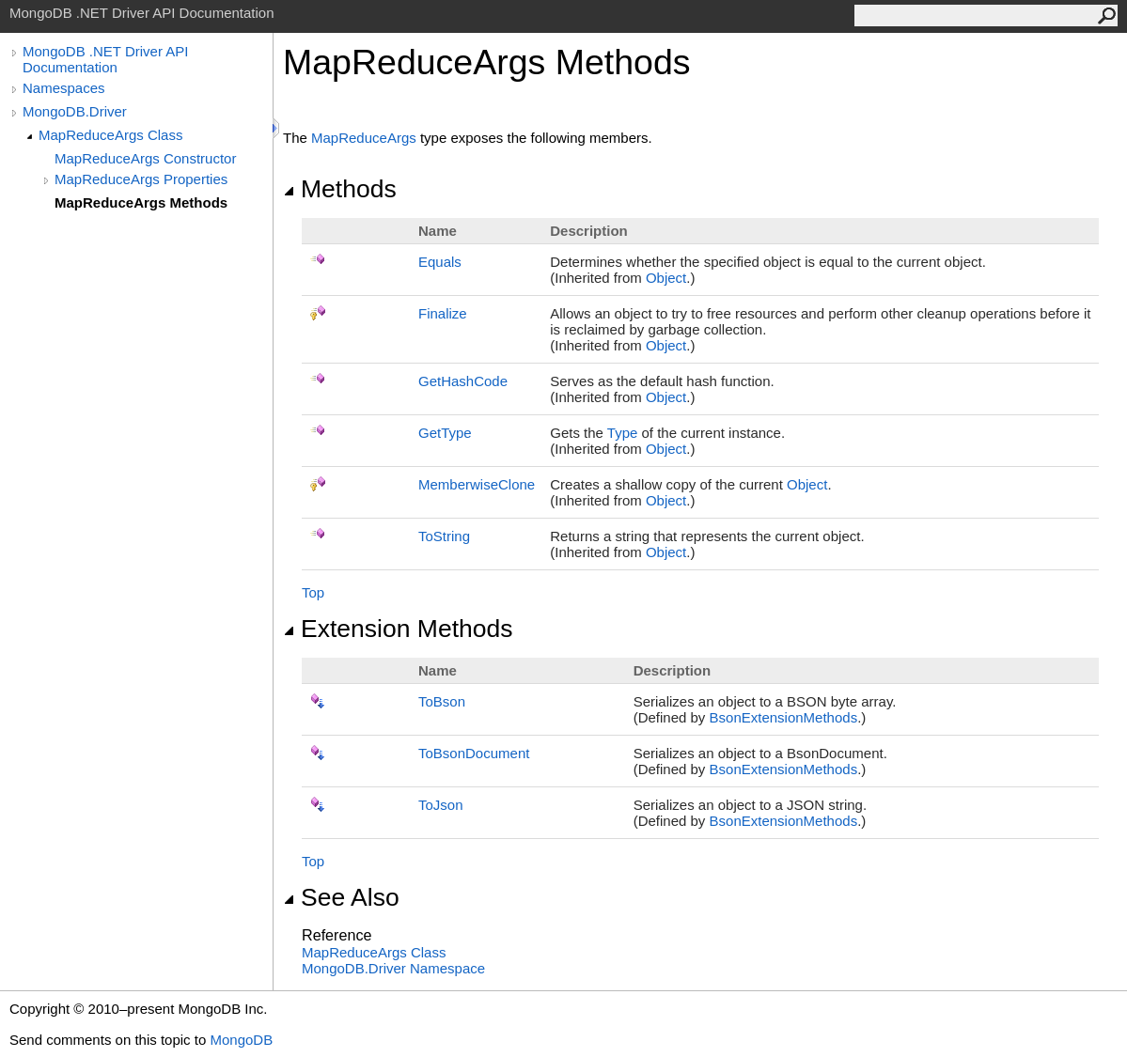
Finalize (442, 313)
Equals (440, 262)
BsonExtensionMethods (784, 717)
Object (666, 278)
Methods (340, 189)
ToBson (441, 701)
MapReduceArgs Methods (141, 202)
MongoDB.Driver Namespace (393, 968)
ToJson (440, 805)
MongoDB (241, 1040)
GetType (445, 433)
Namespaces (64, 88)
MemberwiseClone (476, 484)
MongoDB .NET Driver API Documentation (105, 59)
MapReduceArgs (363, 138)
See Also (341, 897)
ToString (444, 536)
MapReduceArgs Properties (141, 179)
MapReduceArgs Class (110, 135)
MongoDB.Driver (75, 111)
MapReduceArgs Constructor (145, 158)
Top (313, 592)
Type (622, 433)
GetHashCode (463, 381)
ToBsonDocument (473, 753)
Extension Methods (398, 628)
